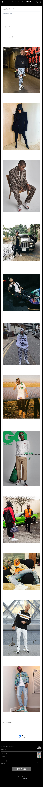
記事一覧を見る (21, 769)
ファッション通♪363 (8, 9)
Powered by (21, 779)
